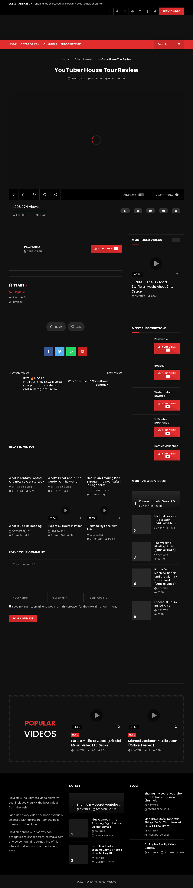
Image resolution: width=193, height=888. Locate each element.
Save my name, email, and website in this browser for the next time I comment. (64, 606)
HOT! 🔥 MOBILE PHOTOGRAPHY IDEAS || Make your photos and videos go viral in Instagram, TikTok (42, 383)
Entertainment (83, 59)
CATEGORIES (28, 44)
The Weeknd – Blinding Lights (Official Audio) (165, 546)
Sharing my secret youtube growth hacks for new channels (69, 3)
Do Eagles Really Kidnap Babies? (161, 846)
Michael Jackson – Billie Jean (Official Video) (165, 519)
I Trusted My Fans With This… (102, 527)
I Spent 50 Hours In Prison (65, 526)
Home (65, 59)
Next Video (114, 373)
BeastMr (160, 366)
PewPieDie (32, 247)
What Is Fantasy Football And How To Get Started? (26, 479)
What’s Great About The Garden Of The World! (64, 479)
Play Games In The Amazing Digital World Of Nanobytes (107, 823)
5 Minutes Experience (161, 421)
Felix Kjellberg (18, 292)
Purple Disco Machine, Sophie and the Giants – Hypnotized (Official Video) (165, 577)
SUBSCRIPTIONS (71, 44)
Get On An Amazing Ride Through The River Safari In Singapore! (103, 481)
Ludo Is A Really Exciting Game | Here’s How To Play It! (107, 849)
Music (75, 734)
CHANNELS (50, 44)
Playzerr (140, 296)
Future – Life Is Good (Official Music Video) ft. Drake (152, 287)
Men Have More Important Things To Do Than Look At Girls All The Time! (163, 822)
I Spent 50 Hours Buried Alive (165, 604)
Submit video (171, 11)
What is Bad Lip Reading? (26, 526)
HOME (13, 44)
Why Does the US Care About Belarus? (88, 383)
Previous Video (19, 373)
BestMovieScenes (166, 446)
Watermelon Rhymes (163, 394)
